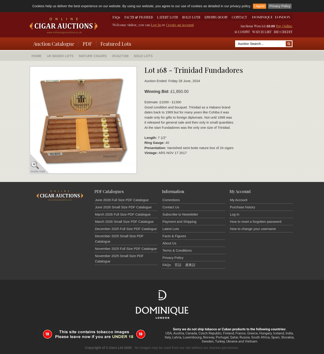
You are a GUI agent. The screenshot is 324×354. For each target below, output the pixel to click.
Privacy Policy (279, 6)
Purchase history (242, 207)
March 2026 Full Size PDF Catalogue (123, 214)
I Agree (259, 6)
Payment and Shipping (179, 221)
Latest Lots (170, 229)
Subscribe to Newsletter (180, 214)
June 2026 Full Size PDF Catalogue (121, 200)
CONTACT (239, 17)
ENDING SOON (216, 17)
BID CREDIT (283, 32)
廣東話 (190, 265)
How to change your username (253, 229)
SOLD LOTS (191, 17)
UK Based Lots (60, 56)
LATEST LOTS (167, 17)
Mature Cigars (93, 56)
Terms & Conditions (177, 250)
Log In (156, 25)
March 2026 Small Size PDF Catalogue (124, 221)
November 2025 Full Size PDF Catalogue (126, 249)
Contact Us (170, 207)
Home (37, 56)
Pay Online (284, 26)
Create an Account (180, 25)
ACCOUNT (242, 32)
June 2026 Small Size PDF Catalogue (123, 207)
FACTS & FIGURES (138, 17)
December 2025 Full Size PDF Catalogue (126, 229)
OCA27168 (120, 56)
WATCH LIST (262, 32)
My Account (239, 200)
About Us (169, 243)
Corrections (171, 200)
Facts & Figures (174, 236)
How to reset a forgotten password (255, 221)
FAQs (116, 17)
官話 (178, 265)
